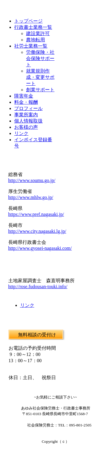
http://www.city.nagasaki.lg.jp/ (37, 231)
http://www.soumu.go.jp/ (31, 180)
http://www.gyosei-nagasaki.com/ (40, 248)
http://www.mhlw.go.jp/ (30, 197)
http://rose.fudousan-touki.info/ (37, 286)
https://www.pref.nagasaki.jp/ (36, 214)
